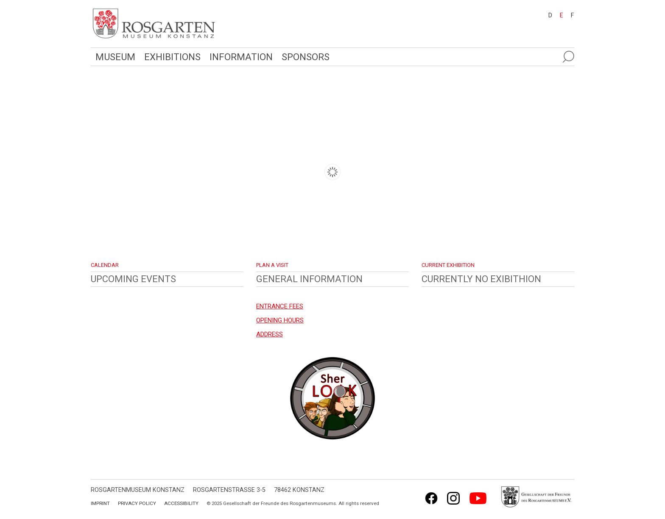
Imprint (100, 503)
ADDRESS (269, 334)
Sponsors (306, 56)
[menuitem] (546, 15)
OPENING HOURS (280, 320)
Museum (115, 56)
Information (241, 56)
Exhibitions (172, 56)
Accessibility (181, 503)
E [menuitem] (561, 15)
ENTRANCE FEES (279, 306)
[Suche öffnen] (568, 57)
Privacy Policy (137, 503)
